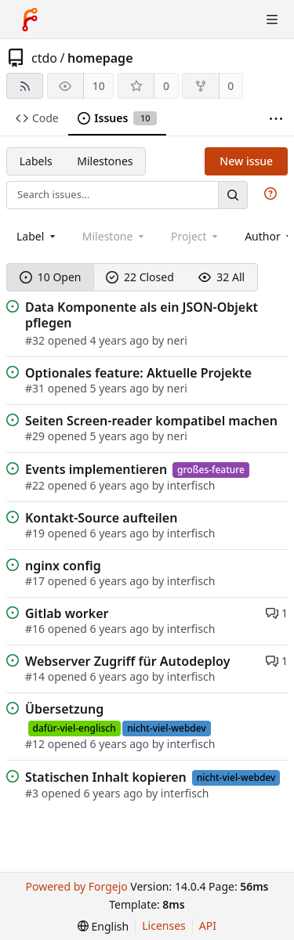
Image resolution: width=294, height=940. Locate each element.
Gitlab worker (67, 613)
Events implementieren (96, 469)
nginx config (63, 565)
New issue (246, 161)
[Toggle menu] (272, 19)
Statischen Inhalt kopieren (106, 777)
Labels (36, 161)
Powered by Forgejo (76, 886)
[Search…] (233, 194)
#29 (36, 435)
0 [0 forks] (230, 85)
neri (177, 340)
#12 (36, 743)
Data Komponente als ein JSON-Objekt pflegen (141, 315)
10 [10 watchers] (99, 85)
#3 (33, 793)
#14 (36, 676)
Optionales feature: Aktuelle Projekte (138, 373)
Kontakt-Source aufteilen (101, 518)
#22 (36, 485)
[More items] (276, 119)
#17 (36, 580)
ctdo (44, 58)
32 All (221, 276)
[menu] (103, 926)
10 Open (51, 276)
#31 (36, 388)
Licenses (164, 925)
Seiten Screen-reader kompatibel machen (151, 420)
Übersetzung (64, 709)
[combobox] (37, 236)
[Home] (30, 19)
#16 (36, 628)
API (207, 925)
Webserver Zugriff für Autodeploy (127, 661)
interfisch (191, 485)
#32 (36, 340)
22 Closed (140, 276)
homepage (100, 58)
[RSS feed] (24, 86)
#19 (36, 533)
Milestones (104, 161)
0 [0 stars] (166, 85)
